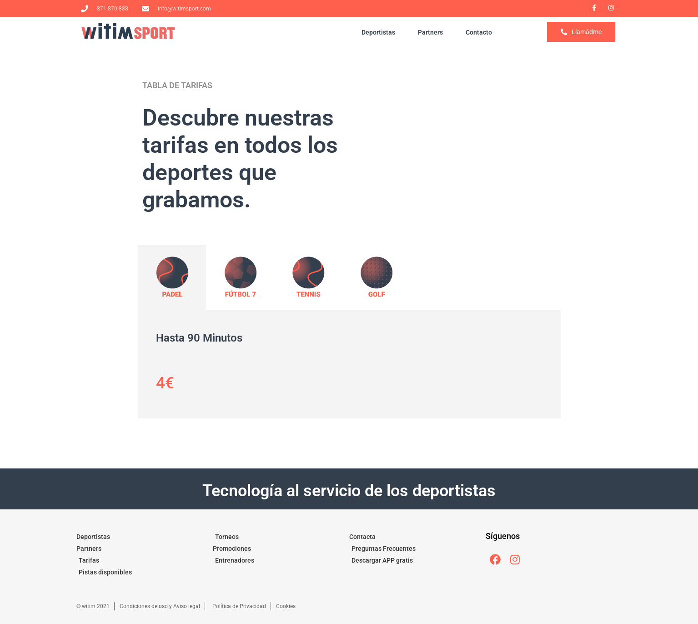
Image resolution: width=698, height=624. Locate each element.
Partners (430, 32)
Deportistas (378, 32)
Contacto (479, 32)
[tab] (172, 277)
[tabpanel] (349, 364)
